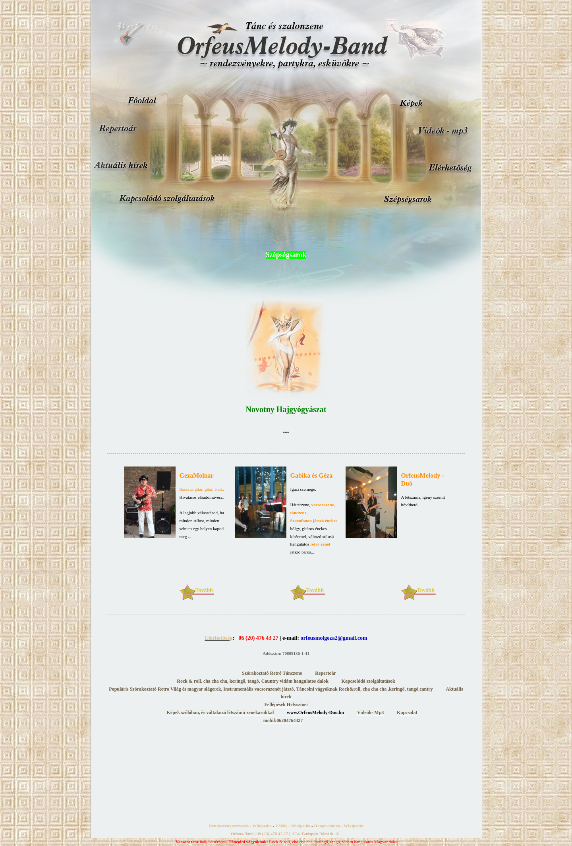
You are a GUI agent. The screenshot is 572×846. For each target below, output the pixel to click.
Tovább (204, 590)
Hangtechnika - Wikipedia (338, 825)
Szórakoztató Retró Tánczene (272, 673)
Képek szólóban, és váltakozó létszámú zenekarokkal (220, 712)
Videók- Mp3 (370, 712)
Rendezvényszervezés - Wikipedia (240, 825)
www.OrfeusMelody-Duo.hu (316, 712)
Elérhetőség (218, 638)
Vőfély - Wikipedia (292, 825)
